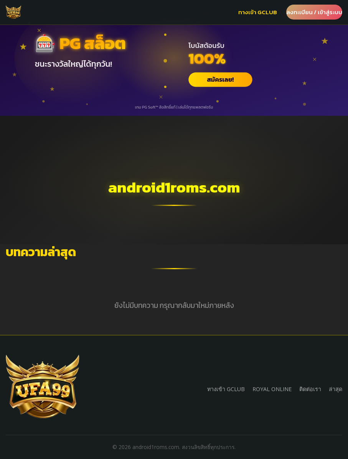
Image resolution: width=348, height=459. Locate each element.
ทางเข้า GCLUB (257, 12)
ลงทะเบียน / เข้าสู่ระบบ (314, 12)
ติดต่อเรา (310, 389)
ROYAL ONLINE (272, 389)
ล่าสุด (335, 389)
